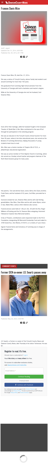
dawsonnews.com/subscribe (17, 365)
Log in (26, 355)
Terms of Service (30, 389)
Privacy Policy (17, 391)
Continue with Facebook (24, 385)
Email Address (10, 370)
